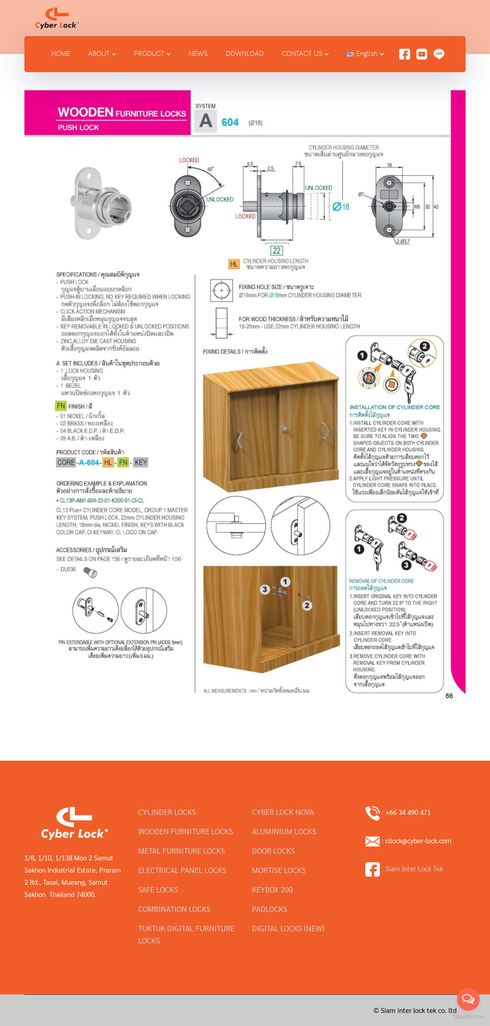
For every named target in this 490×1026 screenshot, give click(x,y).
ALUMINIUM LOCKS (284, 831)
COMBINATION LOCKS (174, 909)
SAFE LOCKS (158, 889)
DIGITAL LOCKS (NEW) (288, 928)
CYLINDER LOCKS (167, 812)
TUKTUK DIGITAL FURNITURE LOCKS (186, 934)
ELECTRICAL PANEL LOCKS (182, 870)
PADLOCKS (269, 909)
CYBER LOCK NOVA (283, 812)
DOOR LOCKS (273, 850)
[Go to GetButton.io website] (468, 1017)
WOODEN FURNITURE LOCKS (185, 831)
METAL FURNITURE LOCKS (181, 850)
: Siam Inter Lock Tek (404, 868)
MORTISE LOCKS (279, 870)
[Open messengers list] (468, 999)
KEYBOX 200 (272, 889)
